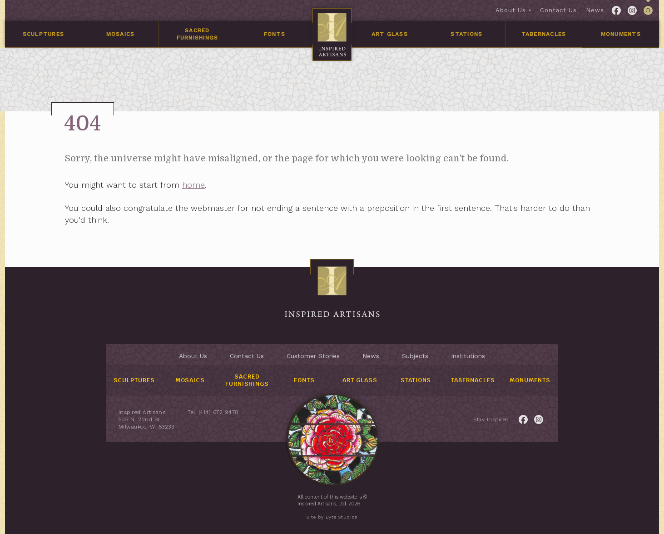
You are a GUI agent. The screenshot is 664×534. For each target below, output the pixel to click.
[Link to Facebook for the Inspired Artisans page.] (616, 10)
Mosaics (120, 34)
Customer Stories (313, 355)
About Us (511, 10)
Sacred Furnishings (197, 34)
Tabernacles (543, 34)
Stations (466, 34)
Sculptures (43, 34)
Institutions (468, 355)
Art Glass (390, 34)
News (595, 10)
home (214, 185)
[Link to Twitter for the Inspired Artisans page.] (632, 10)
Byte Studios (341, 516)
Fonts (274, 34)
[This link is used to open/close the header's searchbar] (648, 10)
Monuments (621, 34)
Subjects (415, 355)
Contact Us (558, 10)
